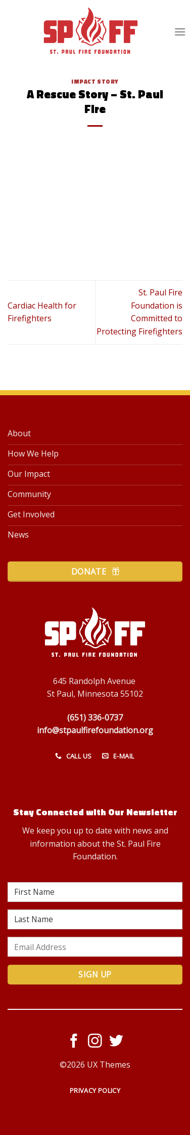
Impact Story (95, 81)
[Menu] (180, 31)
